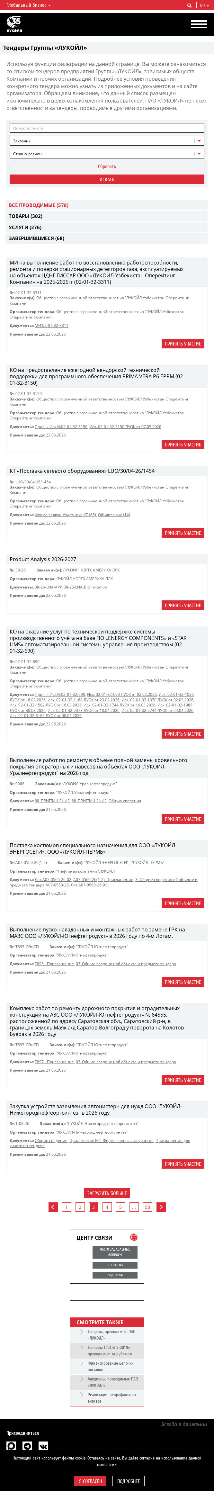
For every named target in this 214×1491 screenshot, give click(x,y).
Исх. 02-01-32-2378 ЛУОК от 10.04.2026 (84, 710)
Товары (25, 216)
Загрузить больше (107, 1193)
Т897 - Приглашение (54, 1061)
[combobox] (107, 141)
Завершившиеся (36, 238)
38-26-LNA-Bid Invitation (85, 587)
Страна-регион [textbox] (27, 154)
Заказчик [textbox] (22, 141)
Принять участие (183, 344)
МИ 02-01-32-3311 (51, 325)
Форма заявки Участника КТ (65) (65, 514)
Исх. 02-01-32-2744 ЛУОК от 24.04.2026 (157, 710)
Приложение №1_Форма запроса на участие (111, 1140)
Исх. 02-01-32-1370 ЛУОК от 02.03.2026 (157, 699)
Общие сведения (125, 800)
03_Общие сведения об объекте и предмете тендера (126, 963)
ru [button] (204, 5)
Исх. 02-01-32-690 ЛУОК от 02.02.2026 (122, 694)
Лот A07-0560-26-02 (53, 879)
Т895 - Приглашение (54, 963)
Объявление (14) (114, 514)
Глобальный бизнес (28, 5)
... (134, 1207)
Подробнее (128, 1481)
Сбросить (107, 166)
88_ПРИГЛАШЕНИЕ (52, 800)
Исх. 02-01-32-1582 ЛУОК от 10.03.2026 (46, 705)
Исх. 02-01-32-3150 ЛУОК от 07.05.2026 (125, 426)
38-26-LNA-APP (48, 587)
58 (147, 1207)
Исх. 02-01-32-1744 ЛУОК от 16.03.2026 (120, 705)
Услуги (25, 227)
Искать (107, 180)
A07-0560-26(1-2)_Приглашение (103, 879)
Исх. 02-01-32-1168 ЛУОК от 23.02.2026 (84, 699)
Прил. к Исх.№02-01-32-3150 (61, 426)
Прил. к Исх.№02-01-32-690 (60, 694)
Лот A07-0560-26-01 (89, 885)
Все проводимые (38, 205)
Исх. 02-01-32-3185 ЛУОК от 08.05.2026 (46, 715)
